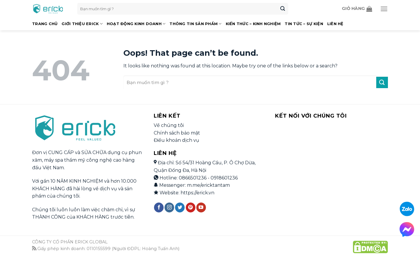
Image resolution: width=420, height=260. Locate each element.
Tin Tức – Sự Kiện (304, 24)
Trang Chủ (44, 24)
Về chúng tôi (169, 125)
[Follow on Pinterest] (190, 207)
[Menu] (384, 9)
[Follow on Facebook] (159, 207)
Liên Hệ (335, 24)
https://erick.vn (197, 193)
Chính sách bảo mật (177, 133)
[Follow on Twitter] (180, 207)
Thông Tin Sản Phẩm (195, 24)
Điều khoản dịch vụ (176, 140)
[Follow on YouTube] (201, 207)
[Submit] (283, 9)
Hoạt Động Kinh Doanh (136, 24)
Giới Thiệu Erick (82, 24)
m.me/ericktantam (208, 185)
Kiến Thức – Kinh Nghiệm (253, 24)
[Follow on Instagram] (169, 207)
